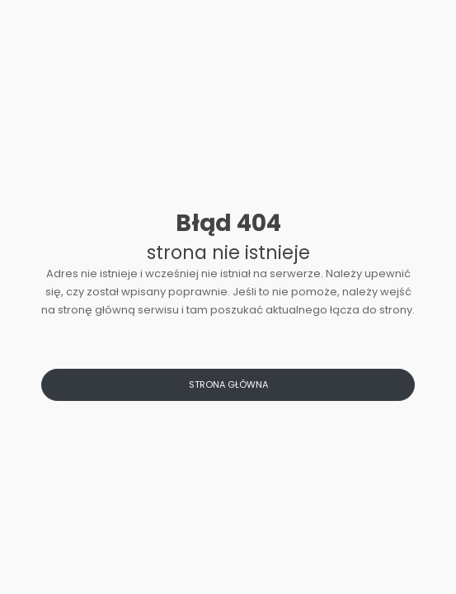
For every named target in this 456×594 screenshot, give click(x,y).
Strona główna (228, 384)
